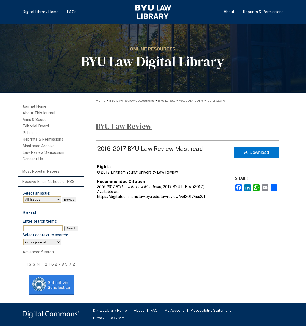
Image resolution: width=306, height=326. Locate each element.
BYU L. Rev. (166, 101)
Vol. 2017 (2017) (191, 101)
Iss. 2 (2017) (216, 101)
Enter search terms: (40, 221)
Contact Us (33, 159)
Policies (30, 133)
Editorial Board (36, 126)
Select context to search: (45, 235)
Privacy (99, 317)
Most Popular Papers (40, 171)
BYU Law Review (124, 126)
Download (256, 152)
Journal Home (34, 106)
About (139, 310)
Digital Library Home (110, 310)
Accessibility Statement (211, 310)
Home (100, 101)
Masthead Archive (39, 146)
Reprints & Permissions (43, 139)
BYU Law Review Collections (131, 101)
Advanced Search (38, 252)
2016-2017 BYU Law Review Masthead (150, 148)
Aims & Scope (35, 119)
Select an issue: (36, 193)
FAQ (154, 310)
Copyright (117, 317)
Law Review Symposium (43, 152)
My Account (175, 310)
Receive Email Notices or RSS (48, 181)
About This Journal (39, 113)
